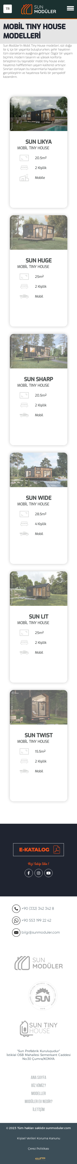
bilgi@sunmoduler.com (41, 932)
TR (7, 9)
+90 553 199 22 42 (36, 920)
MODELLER (38, 1094)
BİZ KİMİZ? (38, 1085)
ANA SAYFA (38, 1077)
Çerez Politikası (38, 1148)
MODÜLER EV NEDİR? (39, 1102)
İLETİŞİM (39, 1110)
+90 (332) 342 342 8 (38, 909)
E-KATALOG (34, 850)
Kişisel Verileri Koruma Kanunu (38, 1138)
